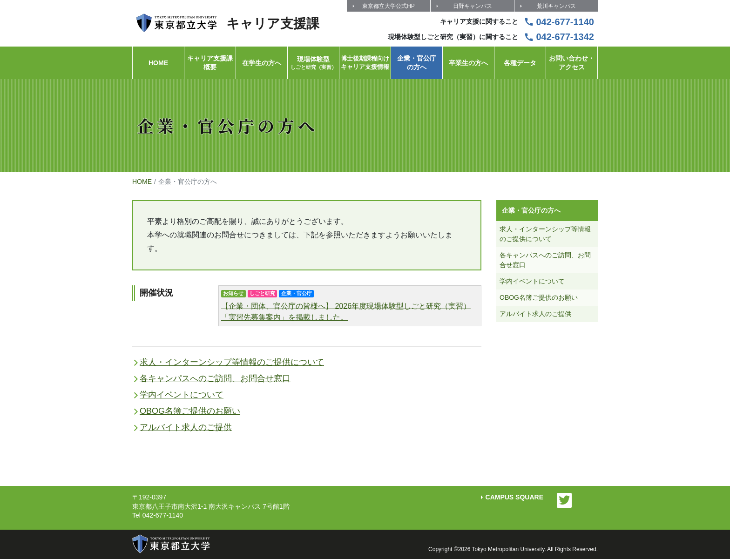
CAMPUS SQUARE (514, 497)
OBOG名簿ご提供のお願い (190, 411)
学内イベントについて (181, 394)
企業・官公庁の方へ (531, 210)
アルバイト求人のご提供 (186, 427)
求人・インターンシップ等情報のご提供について (232, 362)
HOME (142, 181)
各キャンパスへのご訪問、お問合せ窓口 (215, 378)
